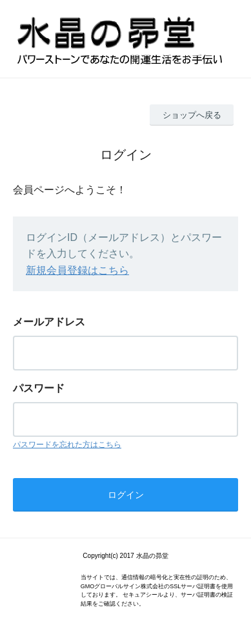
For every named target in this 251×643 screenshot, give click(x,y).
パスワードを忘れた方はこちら (67, 444)
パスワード (39, 388)
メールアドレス (49, 321)
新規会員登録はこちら (77, 270)
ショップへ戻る (192, 115)
